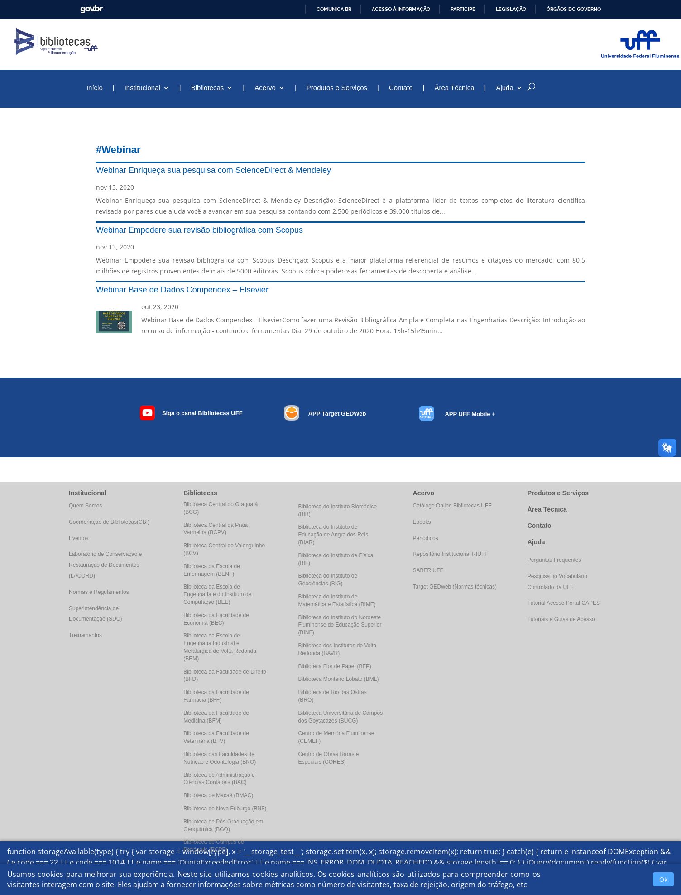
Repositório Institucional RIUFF (450, 554)
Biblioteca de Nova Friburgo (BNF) (224, 808)
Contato (401, 88)
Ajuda (504, 88)
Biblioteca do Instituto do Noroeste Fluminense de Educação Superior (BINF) (339, 625)
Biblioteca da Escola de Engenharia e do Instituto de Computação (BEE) (217, 594)
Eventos (78, 538)
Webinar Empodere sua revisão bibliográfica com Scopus (199, 230)
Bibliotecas (207, 88)
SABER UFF (428, 570)
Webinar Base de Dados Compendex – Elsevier (182, 289)
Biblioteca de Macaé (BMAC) (218, 795)
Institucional (142, 88)
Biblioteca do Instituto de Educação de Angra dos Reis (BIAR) (333, 535)
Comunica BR (334, 9)
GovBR (91, 9)
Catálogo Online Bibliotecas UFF (452, 506)
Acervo (265, 88)
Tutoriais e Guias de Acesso (561, 619)
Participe (463, 9)
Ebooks (422, 522)
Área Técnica (454, 88)
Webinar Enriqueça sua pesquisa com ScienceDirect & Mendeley (213, 170)
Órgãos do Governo (574, 9)
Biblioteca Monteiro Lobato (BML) (338, 679)
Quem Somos (85, 506)
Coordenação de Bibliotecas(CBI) (109, 522)
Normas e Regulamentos (99, 592)
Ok (663, 879)
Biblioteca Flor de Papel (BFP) (334, 666)
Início (94, 88)
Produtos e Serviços (337, 88)
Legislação (511, 9)
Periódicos (425, 538)
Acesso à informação (401, 9)
